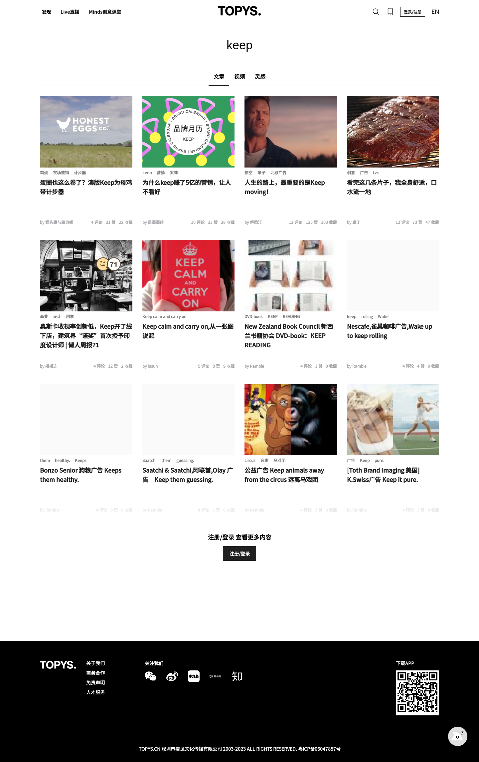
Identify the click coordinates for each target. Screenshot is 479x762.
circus (249, 460)
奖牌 (174, 172)
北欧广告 (278, 172)
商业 (44, 316)
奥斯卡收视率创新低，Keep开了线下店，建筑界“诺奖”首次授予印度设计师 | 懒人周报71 (86, 335)
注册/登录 (240, 553)
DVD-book (253, 316)
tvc (376, 172)
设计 (57, 316)
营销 (161, 172)
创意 (351, 172)
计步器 (80, 172)
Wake (383, 316)
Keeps (80, 460)
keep (147, 172)
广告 (364, 172)
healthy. (62, 460)
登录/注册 (412, 12)
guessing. (185, 460)
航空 (248, 172)
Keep (365, 460)
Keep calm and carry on (164, 316)
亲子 (261, 172)
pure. (379, 460)
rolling (367, 316)
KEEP (273, 316)
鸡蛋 (44, 172)
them (45, 460)
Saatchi (149, 460)
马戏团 (279, 460)
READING (291, 316)
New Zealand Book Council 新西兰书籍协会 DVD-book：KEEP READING (288, 335)
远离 (264, 460)
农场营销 (61, 172)
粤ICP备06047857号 (319, 748)
